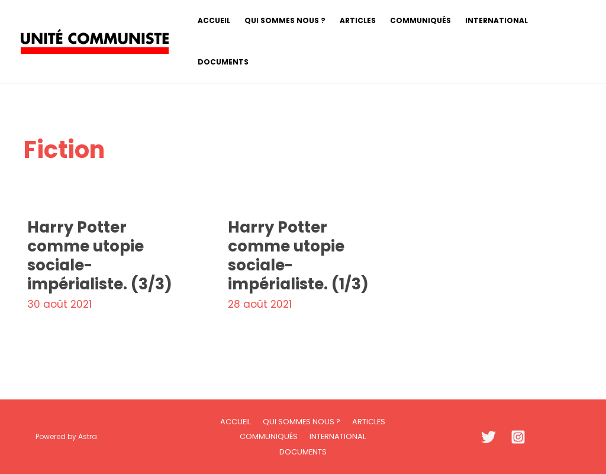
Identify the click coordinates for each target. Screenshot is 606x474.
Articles (368, 422)
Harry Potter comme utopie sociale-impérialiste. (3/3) (99, 256)
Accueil (235, 422)
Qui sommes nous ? (301, 422)
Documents (303, 452)
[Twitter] (488, 437)
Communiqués (269, 436)
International (338, 436)
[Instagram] (518, 437)
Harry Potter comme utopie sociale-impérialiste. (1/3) (298, 256)
